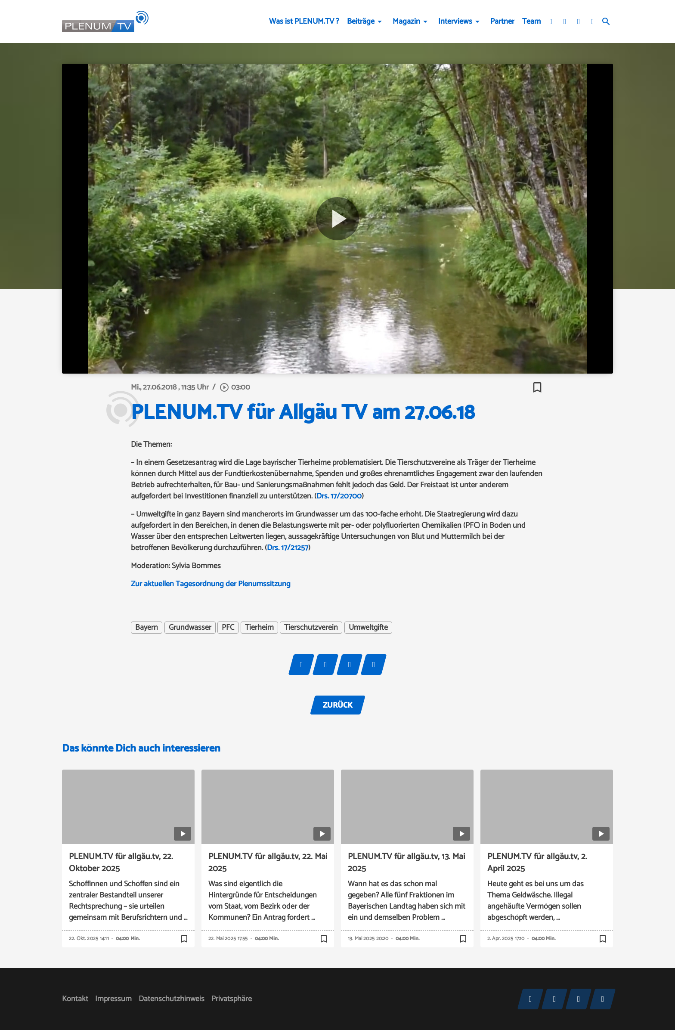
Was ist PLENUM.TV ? (304, 21)
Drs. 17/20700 (339, 496)
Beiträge (361, 21)
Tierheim (259, 628)
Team (531, 21)
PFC (228, 628)
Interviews (455, 21)
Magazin (406, 21)
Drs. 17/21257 (287, 547)
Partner (502, 21)
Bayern (146, 628)
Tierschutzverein (311, 628)
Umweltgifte (368, 628)
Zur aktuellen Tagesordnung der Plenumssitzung (211, 584)
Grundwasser (190, 628)
